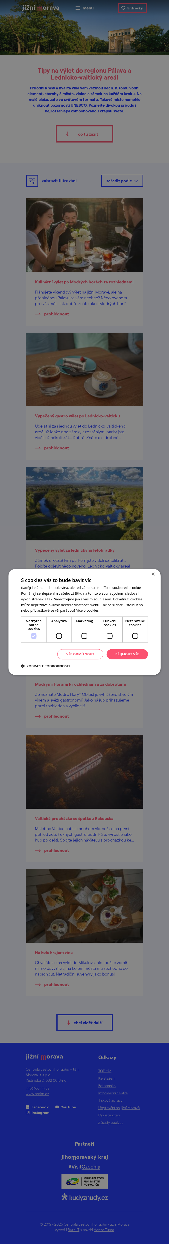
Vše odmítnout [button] (80, 654)
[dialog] (84, 622)
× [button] (153, 574)
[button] (45, 666)
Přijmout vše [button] (127, 654)
